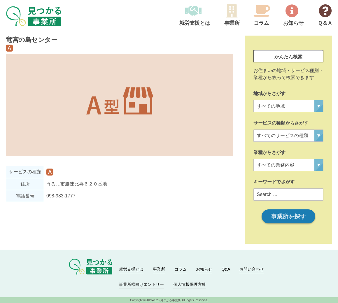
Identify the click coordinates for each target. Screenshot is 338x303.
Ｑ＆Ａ (324, 23)
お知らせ (293, 23)
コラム (261, 23)
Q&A (226, 269)
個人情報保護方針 (189, 284)
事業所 (231, 23)
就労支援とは (194, 23)
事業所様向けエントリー (141, 284)
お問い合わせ (251, 269)
